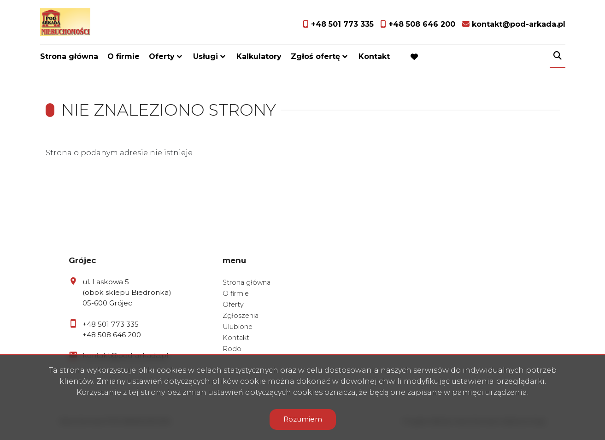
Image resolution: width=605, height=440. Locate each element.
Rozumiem (302, 419)
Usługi (205, 56)
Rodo (232, 349)
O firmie (123, 56)
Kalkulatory (259, 56)
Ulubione (238, 327)
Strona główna (69, 56)
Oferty (162, 56)
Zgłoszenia (240, 315)
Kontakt (374, 56)
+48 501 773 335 (110, 324)
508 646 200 (119, 334)
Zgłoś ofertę (315, 56)
